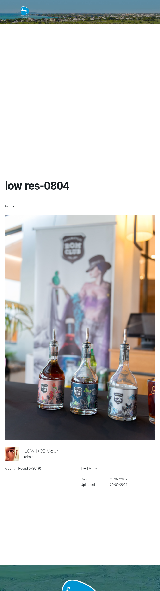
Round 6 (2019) (29, 468)
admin (28, 457)
